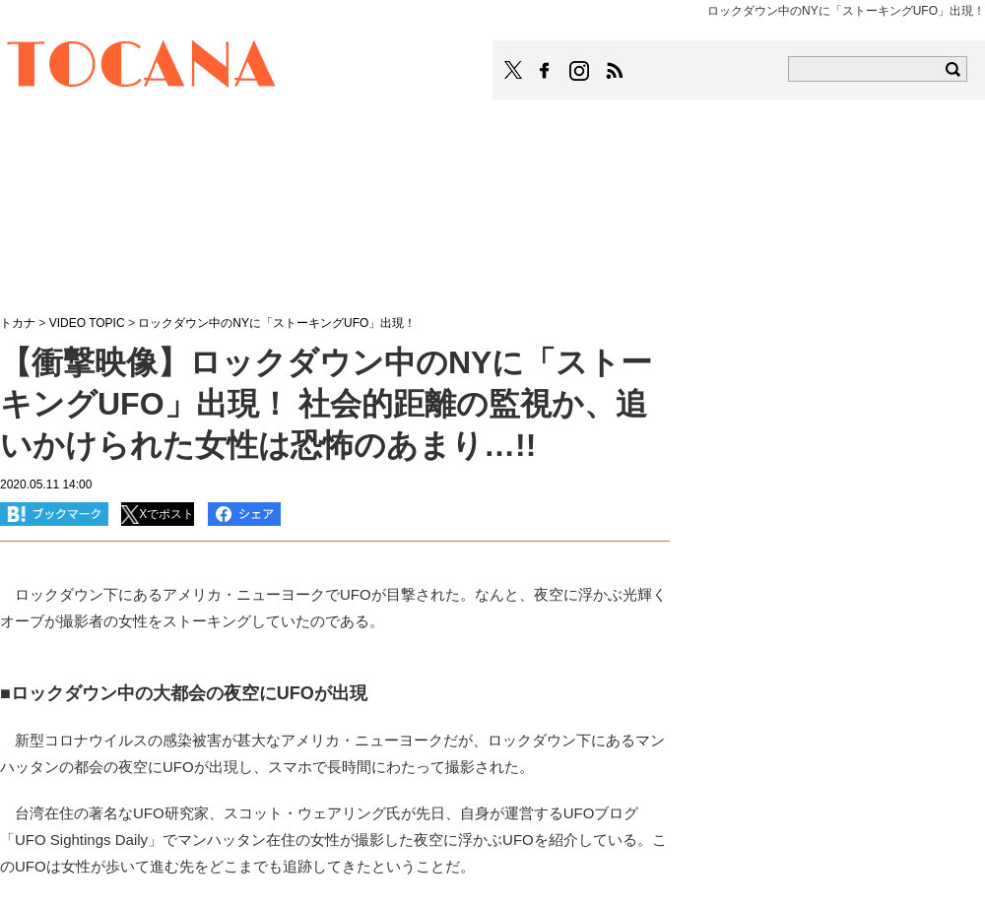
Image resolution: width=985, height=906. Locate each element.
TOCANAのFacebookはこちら (545, 71)
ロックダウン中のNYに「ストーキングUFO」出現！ (277, 323)
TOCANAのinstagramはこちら (580, 71)
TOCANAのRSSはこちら (614, 71)
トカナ (17, 323)
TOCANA (142, 67)
